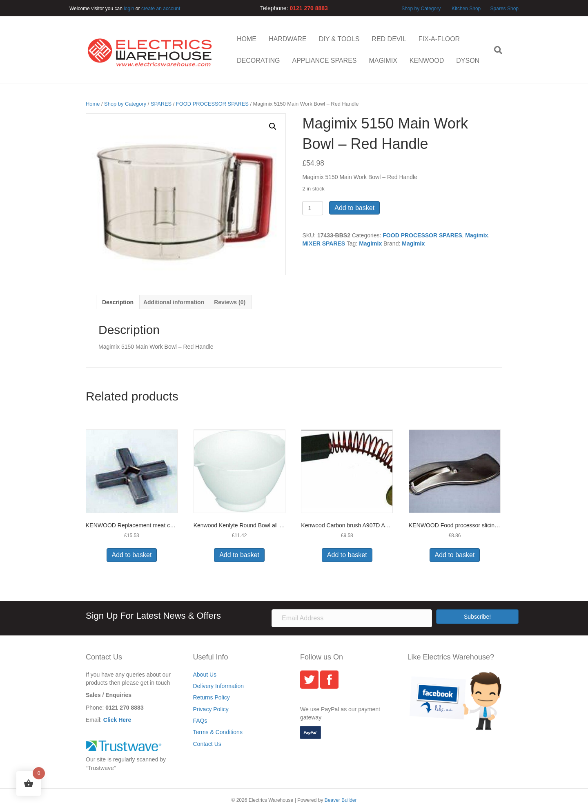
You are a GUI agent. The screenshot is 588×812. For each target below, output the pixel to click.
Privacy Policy (211, 709)
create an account (160, 8)
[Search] (495, 50)
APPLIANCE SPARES (324, 60)
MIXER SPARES (323, 243)
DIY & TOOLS (339, 38)
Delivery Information (218, 686)
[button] (272, 126)
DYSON (467, 60)
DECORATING (258, 60)
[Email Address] (352, 618)
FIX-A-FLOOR (439, 38)
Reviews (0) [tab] (229, 302)
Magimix (476, 235)
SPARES (161, 104)
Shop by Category (421, 8)
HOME (246, 38)
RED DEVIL (389, 38)
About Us (205, 674)
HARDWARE (288, 38)
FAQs (200, 720)
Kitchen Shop (467, 8)
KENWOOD (427, 60)
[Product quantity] (312, 208)
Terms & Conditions (218, 732)
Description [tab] (118, 302)
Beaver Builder (341, 800)
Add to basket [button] (132, 554)
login (129, 8)
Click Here (117, 720)
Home (93, 104)
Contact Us (207, 744)
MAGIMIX (383, 60)
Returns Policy (211, 697)
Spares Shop (504, 8)
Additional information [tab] (173, 302)
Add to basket (354, 207)
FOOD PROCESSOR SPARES (212, 104)
